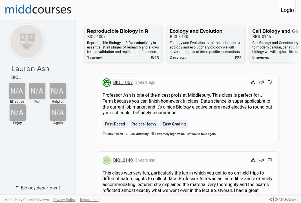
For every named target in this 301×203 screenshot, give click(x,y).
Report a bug (90, 200)
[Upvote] (253, 83)
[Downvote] (261, 83)
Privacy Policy (64, 200)
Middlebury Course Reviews (27, 200)
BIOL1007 (123, 82)
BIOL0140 (123, 160)
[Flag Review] (269, 83)
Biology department (37, 188)
